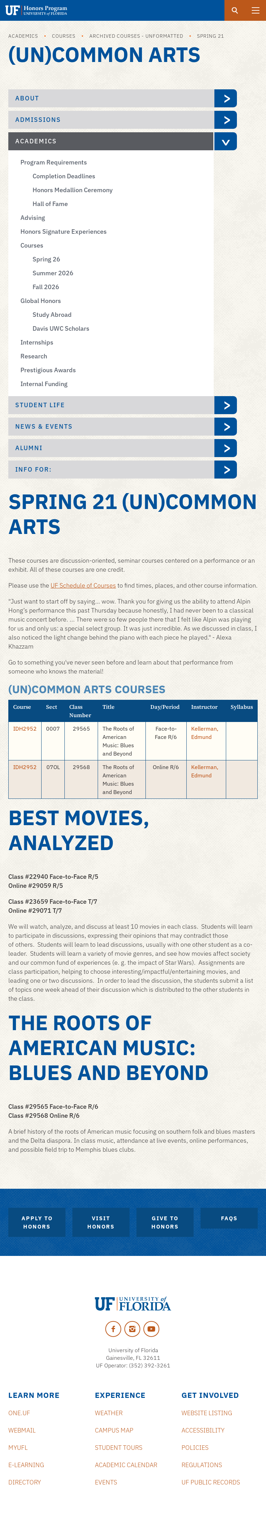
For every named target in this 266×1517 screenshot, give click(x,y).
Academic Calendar (126, 1465)
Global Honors (40, 301)
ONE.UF (19, 1413)
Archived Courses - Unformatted (136, 36)
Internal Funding (44, 384)
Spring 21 (210, 36)
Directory (24, 1482)
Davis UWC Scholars (61, 328)
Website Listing (206, 1413)
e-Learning (26, 1465)
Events (106, 1482)
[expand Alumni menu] (225, 448)
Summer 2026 (53, 273)
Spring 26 (46, 259)
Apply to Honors (37, 1222)
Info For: (33, 469)
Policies (195, 1448)
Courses (64, 36)
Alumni (29, 448)
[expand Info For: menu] (225, 470)
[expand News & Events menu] (225, 427)
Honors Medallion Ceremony (73, 190)
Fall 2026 (46, 287)
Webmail (22, 1430)
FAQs (229, 1218)
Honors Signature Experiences (63, 231)
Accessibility (202, 1430)
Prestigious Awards (48, 370)
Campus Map (114, 1430)
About (27, 98)
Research (33, 356)
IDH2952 (25, 728)
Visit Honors (101, 1222)
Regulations (201, 1465)
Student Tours (118, 1448)
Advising (32, 218)
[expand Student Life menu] (225, 405)
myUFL (18, 1448)
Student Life (40, 405)
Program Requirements (53, 162)
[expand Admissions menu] (225, 120)
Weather (109, 1413)
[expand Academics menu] (225, 141)
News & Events (44, 426)
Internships (36, 342)
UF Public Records (210, 1482)
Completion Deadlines (64, 176)
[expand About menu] (225, 98)
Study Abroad (52, 315)
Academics (23, 36)
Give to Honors (165, 1222)
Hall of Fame (50, 204)
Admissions (38, 120)
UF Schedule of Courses (83, 585)
